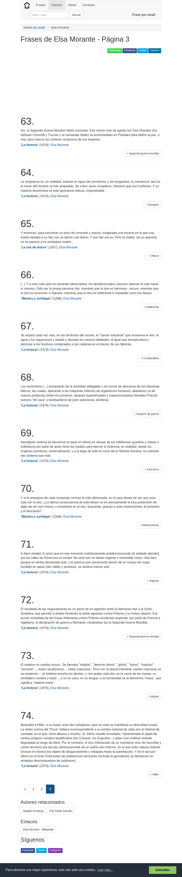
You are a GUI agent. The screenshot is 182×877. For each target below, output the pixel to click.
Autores (56, 5)
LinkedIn (154, 50)
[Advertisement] (92, 84)
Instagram (55, 850)
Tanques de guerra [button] (147, 413)
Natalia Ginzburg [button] (33, 811)
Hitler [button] (155, 774)
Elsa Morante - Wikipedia (38, 829)
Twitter (142, 50)
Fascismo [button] (153, 469)
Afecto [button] (155, 255)
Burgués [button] (154, 204)
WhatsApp (115, 50)
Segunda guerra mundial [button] (144, 153)
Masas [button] (155, 696)
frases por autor (35, 27)
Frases (41, 5)
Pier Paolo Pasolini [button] (61, 811)
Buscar (76, 14)
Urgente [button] (154, 580)
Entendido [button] (162, 870)
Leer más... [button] (105, 870)
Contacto (88, 5)
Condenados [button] (151, 358)
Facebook (129, 50)
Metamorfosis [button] (150, 525)
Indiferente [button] (152, 307)
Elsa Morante (59, 145)
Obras (72, 5)
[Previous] (25, 789)
